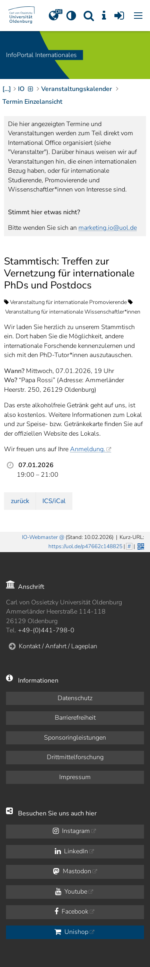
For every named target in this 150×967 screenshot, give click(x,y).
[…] (6, 89)
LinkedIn (71, 851)
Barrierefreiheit (75, 717)
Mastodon (72, 871)
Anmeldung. (87, 449)
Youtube (71, 891)
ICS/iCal (54, 501)
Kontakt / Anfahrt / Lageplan (58, 646)
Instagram (71, 831)
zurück (20, 501)
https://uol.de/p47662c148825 (85, 546)
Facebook (71, 911)
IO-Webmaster (40, 537)
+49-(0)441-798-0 (46, 630)
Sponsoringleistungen (75, 737)
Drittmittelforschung (75, 757)
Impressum (75, 777)
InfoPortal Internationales (41, 55)
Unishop (71, 932)
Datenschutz (75, 698)
